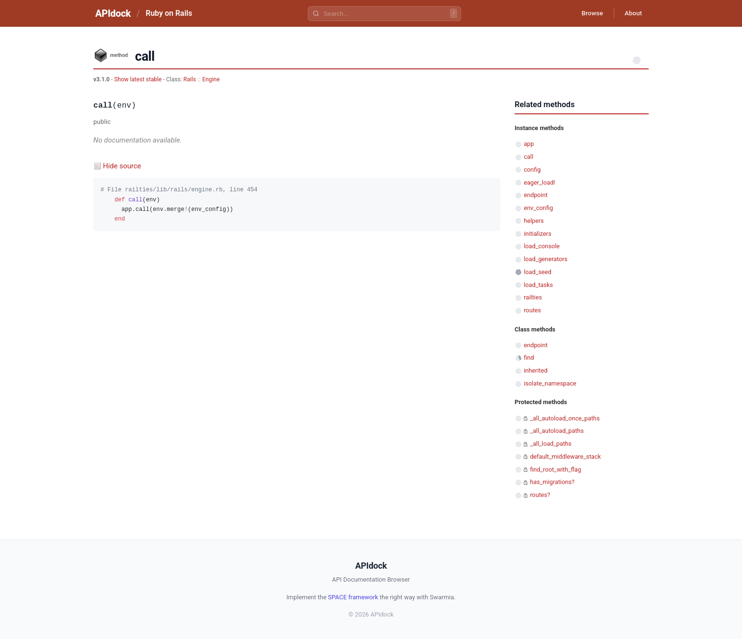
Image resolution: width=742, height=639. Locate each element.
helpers (534, 220)
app (529, 143)
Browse (588, 13)
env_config (538, 207)
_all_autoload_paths (557, 430)
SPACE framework (353, 597)
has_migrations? (552, 481)
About (632, 13)
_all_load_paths (551, 443)
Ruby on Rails (169, 13)
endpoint (536, 194)
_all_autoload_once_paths (565, 418)
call (528, 156)
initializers (537, 233)
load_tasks (538, 284)
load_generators (545, 259)
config (532, 169)
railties (533, 297)
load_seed (537, 271)
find (529, 357)
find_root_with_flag (555, 469)
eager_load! (539, 182)
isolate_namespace (550, 383)
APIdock (113, 13)
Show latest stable (138, 79)
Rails (189, 79)
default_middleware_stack (565, 456)
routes (532, 310)
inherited (535, 370)
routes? (540, 494)
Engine (211, 79)
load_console (542, 246)
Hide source (122, 166)
